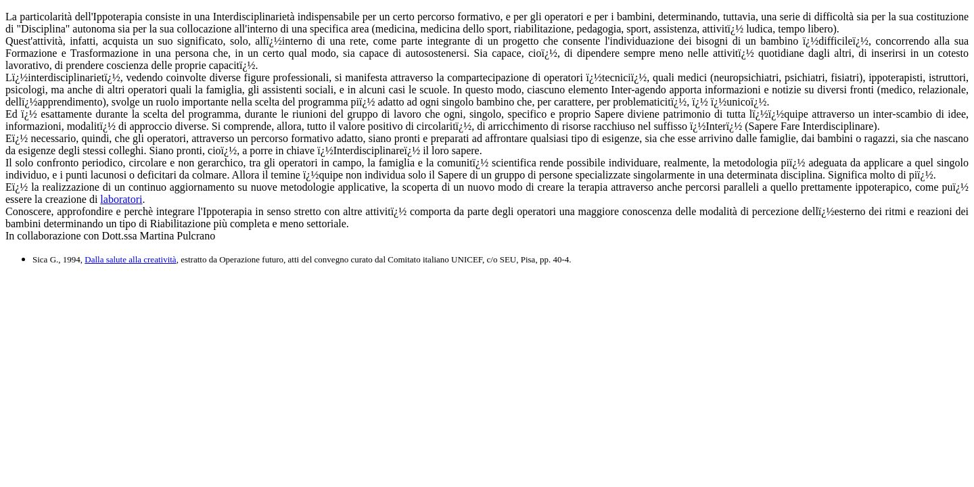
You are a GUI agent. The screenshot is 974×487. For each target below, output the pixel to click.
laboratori (121, 199)
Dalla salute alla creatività (130, 259)
